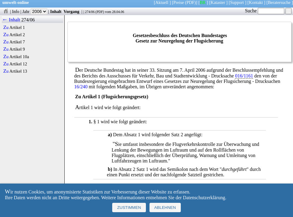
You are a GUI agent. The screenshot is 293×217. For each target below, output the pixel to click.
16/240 (81, 86)
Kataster (218, 2)
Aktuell (161, 2)
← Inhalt (11, 19)
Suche (264, 10)
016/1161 (244, 75)
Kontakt (256, 2)
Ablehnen (165, 207)
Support (237, 2)
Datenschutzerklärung (204, 197)
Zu (6, 27)
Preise (178, 2)
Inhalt (56, 11)
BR (202, 2)
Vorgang (71, 11)
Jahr (34, 11)
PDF (100, 12)
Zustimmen (129, 207)
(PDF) (190, 2)
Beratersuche (279, 2)
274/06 (89, 12)
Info (15, 11)
